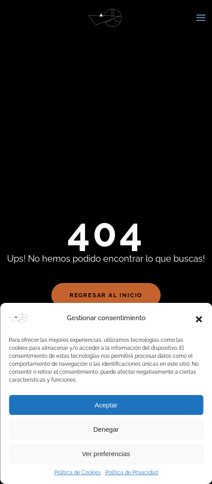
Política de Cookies (77, 472)
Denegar (106, 429)
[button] (198, 318)
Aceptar (106, 405)
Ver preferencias (106, 453)
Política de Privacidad (131, 472)
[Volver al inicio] (106, 17)
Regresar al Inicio (106, 295)
